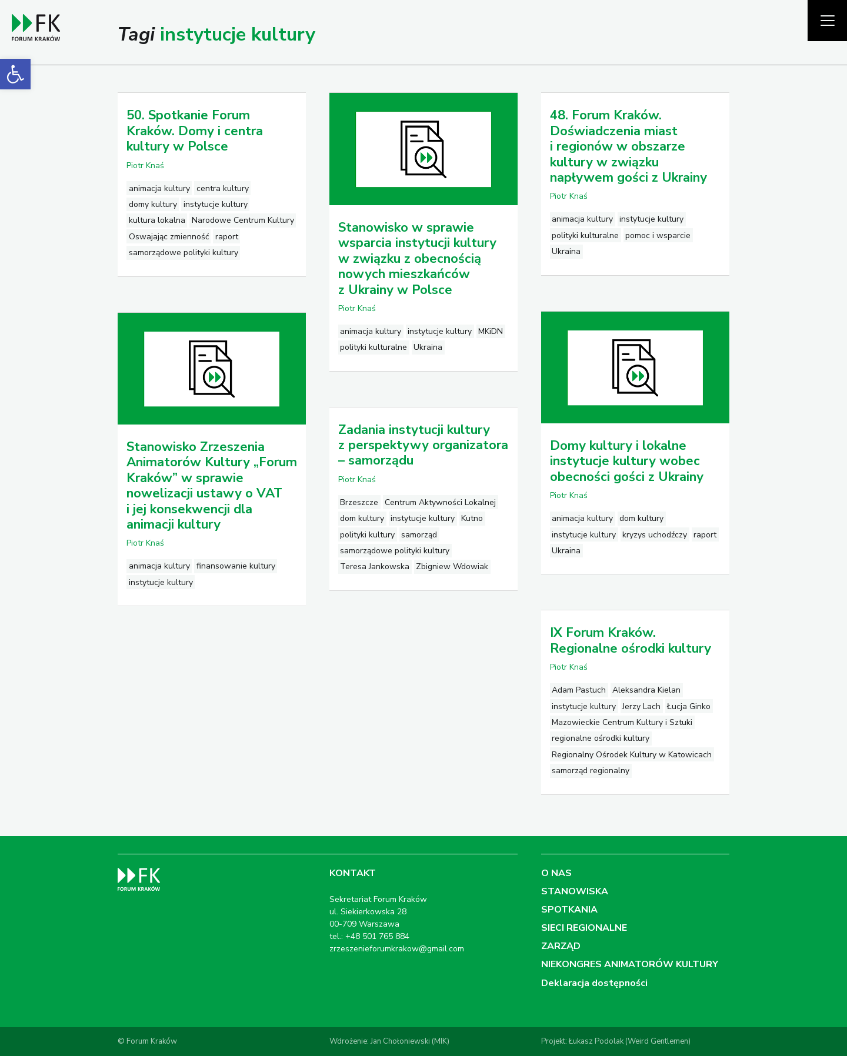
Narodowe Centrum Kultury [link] (243, 220)
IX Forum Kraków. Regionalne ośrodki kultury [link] (630, 640)
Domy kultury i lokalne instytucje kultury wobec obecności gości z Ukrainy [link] (626, 461)
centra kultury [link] (222, 188)
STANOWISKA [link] (574, 891)
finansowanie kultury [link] (235, 566)
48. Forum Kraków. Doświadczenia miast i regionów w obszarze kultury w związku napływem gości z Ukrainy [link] (628, 146)
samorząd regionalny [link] (590, 770)
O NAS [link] (556, 873)
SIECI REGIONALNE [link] (584, 927)
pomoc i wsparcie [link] (658, 235)
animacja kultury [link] (159, 188)
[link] (15, 74)
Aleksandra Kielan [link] (646, 690)
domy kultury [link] (153, 204)
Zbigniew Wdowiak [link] (452, 566)
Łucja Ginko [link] (689, 706)
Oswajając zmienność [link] (169, 236)
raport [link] (226, 236)
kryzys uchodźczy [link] (654, 534)
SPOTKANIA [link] (569, 909)
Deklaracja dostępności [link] (594, 983)
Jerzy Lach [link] (641, 706)
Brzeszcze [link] (359, 502)
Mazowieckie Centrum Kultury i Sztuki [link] (622, 722)
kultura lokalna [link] (157, 220)
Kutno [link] (472, 518)
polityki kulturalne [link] (373, 347)
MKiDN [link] (490, 331)
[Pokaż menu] (827, 20)
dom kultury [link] (641, 518)
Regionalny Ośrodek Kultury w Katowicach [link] (632, 754)
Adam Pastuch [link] (579, 690)
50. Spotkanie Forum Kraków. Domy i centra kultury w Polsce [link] (194, 130)
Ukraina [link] (428, 347)
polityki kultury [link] (367, 534)
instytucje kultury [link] (216, 204)
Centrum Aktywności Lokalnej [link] (440, 502)
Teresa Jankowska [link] (374, 566)
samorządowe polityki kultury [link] (183, 252)
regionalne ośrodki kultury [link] (600, 738)
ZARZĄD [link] (561, 946)
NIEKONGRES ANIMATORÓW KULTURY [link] (629, 964)
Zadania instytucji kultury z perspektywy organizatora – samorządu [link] (423, 445)
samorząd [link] (419, 534)
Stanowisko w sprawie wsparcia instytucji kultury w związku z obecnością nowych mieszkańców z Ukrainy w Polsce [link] (417, 259)
